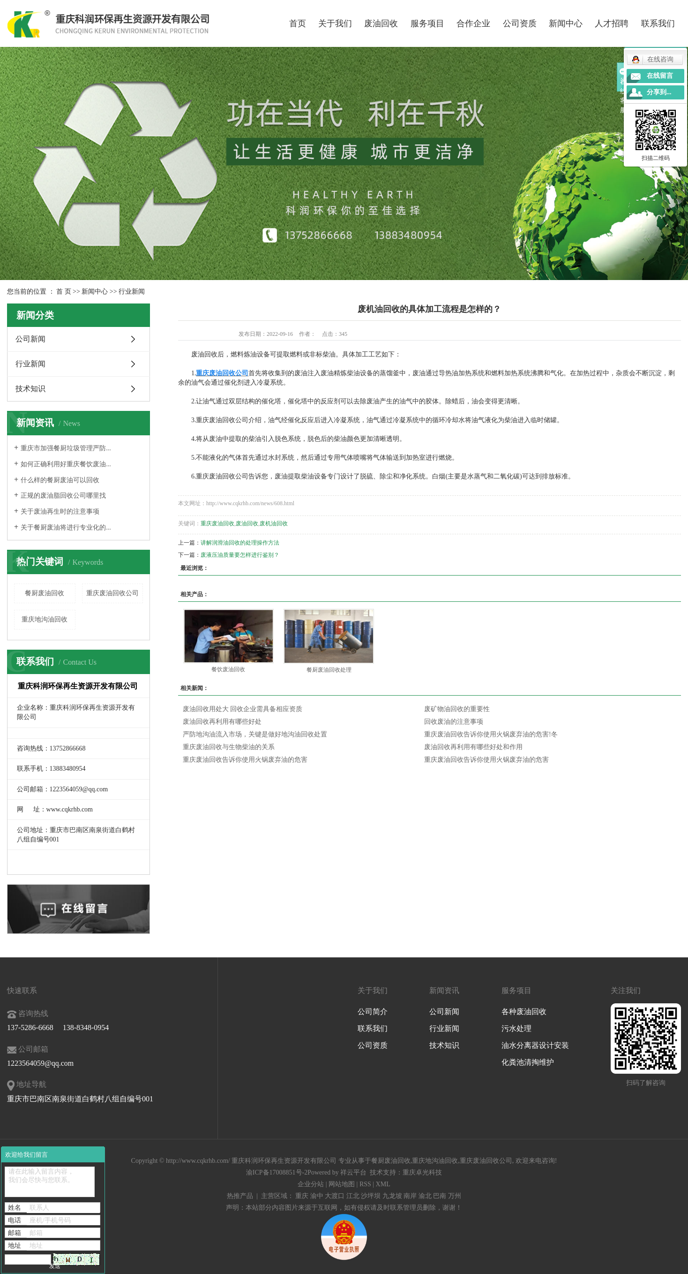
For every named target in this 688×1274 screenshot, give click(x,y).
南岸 (410, 1195)
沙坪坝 (371, 1195)
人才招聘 (611, 23)
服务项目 (427, 23)
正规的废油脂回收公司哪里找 (63, 495)
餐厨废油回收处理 (329, 670)
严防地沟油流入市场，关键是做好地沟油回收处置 (255, 734)
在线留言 (660, 75)
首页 (297, 23)
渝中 (316, 1195)
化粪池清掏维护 (527, 1062)
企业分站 (311, 1184)
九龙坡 (392, 1195)
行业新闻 (132, 291)
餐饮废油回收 (228, 669)
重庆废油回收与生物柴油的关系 (229, 747)
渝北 (425, 1195)
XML (383, 1184)
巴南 (439, 1195)
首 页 (63, 291)
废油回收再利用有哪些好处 (222, 721)
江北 (352, 1195)
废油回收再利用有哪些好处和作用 (473, 747)
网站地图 (342, 1184)
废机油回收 (274, 523)
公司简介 (373, 1012)
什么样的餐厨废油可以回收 (60, 480)
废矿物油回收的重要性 (457, 709)
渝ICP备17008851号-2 (276, 1172)
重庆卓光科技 (422, 1172)
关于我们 (335, 23)
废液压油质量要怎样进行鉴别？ (240, 555)
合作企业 (473, 23)
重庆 (301, 1195)
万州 (454, 1195)
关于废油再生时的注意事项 (60, 511)
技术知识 (30, 389)
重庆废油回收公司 (112, 593)
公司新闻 (30, 339)
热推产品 (240, 1195)
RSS (365, 1184)
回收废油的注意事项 (453, 721)
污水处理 (516, 1028)
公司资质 (520, 23)
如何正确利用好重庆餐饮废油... (66, 464)
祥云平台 (353, 1172)
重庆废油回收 (217, 523)
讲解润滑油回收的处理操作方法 (240, 542)
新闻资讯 (444, 990)
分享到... (659, 92)
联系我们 (658, 23)
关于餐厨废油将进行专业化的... (66, 527)
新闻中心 (566, 23)
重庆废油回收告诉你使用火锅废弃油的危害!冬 (491, 734)
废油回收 (381, 23)
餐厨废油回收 (44, 593)
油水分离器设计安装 (535, 1045)
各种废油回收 (523, 1012)
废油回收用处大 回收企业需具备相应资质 (243, 709)
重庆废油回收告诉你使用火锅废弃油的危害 (245, 759)
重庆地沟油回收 (44, 619)
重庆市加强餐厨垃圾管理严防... (66, 448)
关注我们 (626, 990)
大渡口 (334, 1195)
